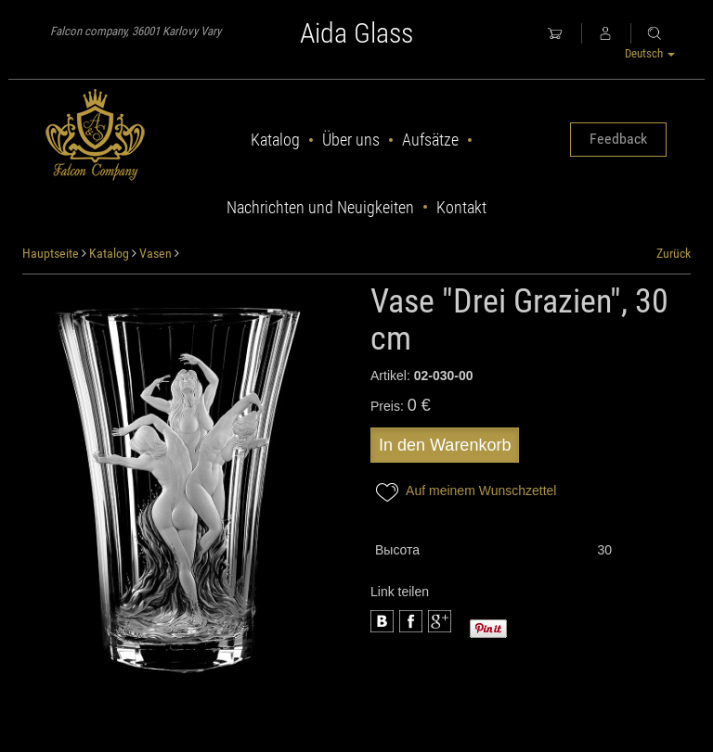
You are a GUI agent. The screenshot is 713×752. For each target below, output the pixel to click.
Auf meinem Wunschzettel (463, 492)
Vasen (155, 253)
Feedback (618, 138)
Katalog (275, 139)
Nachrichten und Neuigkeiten (320, 207)
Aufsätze (430, 139)
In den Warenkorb (445, 445)
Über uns (351, 139)
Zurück (673, 253)
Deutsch (650, 53)
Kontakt (461, 207)
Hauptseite (50, 253)
